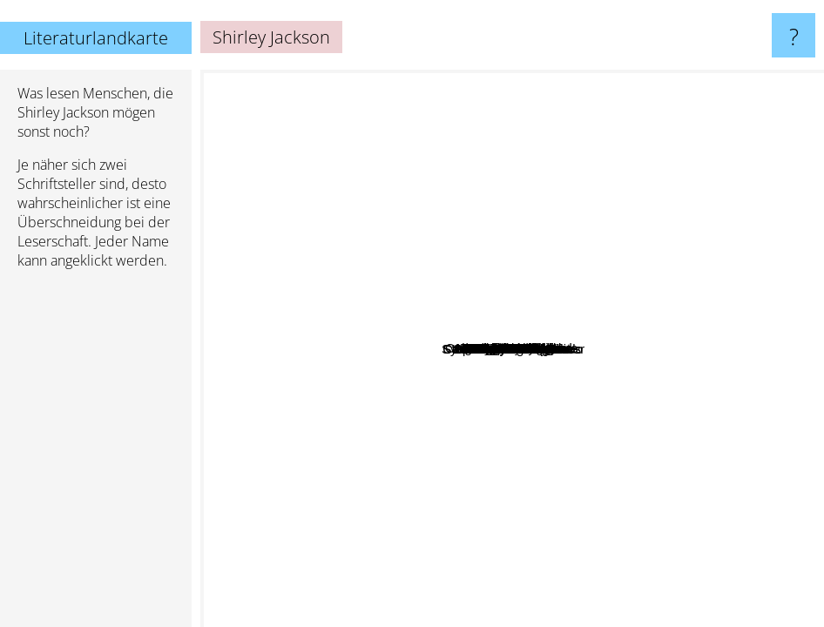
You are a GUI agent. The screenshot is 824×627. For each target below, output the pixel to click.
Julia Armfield (477, 478)
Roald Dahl (523, 81)
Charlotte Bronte (274, 480)
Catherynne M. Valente (331, 265)
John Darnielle (423, 557)
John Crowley (394, 522)
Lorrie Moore (530, 453)
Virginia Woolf (686, 228)
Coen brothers (643, 507)
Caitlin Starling (343, 215)
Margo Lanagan (615, 197)
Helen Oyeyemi (473, 336)
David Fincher (688, 429)
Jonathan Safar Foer (646, 488)
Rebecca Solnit (314, 379)
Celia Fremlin (746, 361)
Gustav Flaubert (604, 575)
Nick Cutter (640, 401)
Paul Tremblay (534, 290)
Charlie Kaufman (589, 516)
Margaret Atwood (378, 81)
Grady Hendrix (581, 366)
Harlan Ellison (631, 224)
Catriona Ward (514, 256)
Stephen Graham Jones (564, 429)
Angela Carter (544, 271)
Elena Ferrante (682, 277)
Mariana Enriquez (465, 286)
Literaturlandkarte (96, 38)
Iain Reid (644, 349)
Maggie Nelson (338, 298)
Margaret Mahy (671, 135)
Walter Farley (464, 213)
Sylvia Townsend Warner (723, 403)
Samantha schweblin (576, 387)
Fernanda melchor (408, 228)
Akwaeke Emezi (354, 442)
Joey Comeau (315, 349)
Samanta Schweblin (382, 401)
